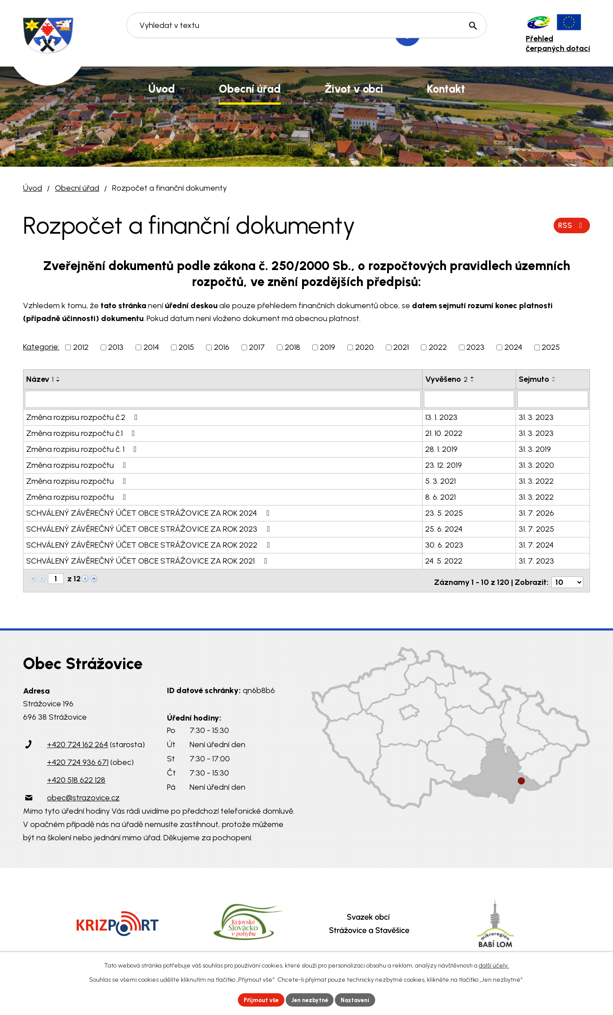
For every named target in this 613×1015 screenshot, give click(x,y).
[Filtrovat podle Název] (223, 399)
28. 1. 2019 (441, 449)
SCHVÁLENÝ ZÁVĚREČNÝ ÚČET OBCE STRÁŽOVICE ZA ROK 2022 (149, 544)
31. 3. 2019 (535, 449)
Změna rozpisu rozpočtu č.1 (82, 433)
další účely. (494, 964)
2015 (186, 347)
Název (40, 379)
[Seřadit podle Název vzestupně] (58, 377)
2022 (438, 347)
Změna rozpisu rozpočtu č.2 (83, 417)
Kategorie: (41, 347)
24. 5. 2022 (443, 560)
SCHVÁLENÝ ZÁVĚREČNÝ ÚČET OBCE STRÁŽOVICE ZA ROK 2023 (149, 528)
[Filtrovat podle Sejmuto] (553, 399)
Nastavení (359, 999)
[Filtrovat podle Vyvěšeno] (469, 399)
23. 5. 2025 (444, 512)
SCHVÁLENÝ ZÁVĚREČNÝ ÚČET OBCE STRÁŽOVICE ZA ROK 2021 (148, 560)
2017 (257, 347)
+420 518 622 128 (76, 776)
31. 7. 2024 (536, 544)
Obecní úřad (77, 188)
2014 (151, 347)
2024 (513, 347)
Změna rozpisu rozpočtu (78, 465)
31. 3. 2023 (536, 417)
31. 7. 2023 (536, 560)
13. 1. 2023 (441, 417)
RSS (571, 225)
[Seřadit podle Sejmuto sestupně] (554, 381)
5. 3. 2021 (440, 481)
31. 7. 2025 (536, 528)
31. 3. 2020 (536, 465)
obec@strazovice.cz (83, 794)
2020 (364, 347)
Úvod (32, 188)
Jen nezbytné (310, 999)
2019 (327, 347)
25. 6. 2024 (443, 528)
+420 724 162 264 (77, 741)
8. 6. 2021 (440, 497)
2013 (116, 347)
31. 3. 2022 (536, 481)
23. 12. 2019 (443, 465)
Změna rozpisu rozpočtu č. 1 (83, 449)
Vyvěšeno (446, 379)
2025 (551, 347)
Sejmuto (534, 379)
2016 (221, 347)
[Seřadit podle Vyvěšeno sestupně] (472, 381)
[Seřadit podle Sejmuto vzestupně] (554, 377)
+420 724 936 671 (78, 759)
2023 (475, 347)
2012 (81, 347)
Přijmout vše (257, 999)
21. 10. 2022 (443, 433)
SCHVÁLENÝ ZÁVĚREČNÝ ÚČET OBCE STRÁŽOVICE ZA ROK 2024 (149, 512)
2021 (401, 347)
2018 (292, 347)
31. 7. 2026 (536, 512)
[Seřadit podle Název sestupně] (58, 381)
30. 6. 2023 (444, 544)
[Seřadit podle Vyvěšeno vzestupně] (472, 377)
